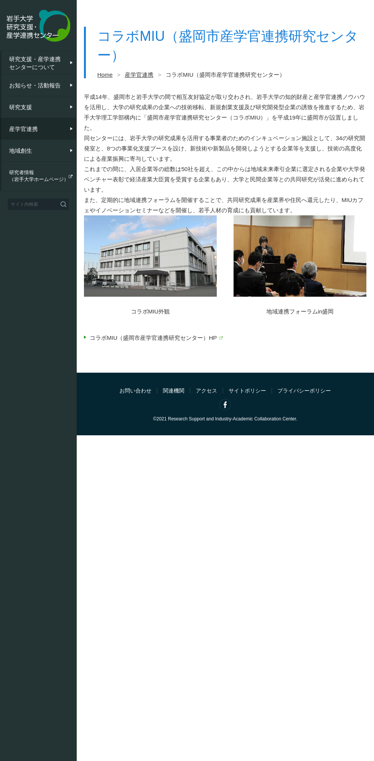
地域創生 (20, 150)
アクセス (206, 390)
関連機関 (173, 390)
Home (105, 74)
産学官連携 (23, 129)
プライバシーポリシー (304, 390)
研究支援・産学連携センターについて (35, 63)
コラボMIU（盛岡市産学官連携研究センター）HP (153, 337)
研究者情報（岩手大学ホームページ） (39, 176)
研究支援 (20, 107)
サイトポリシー (247, 390)
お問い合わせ (135, 390)
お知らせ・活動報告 (35, 85)
